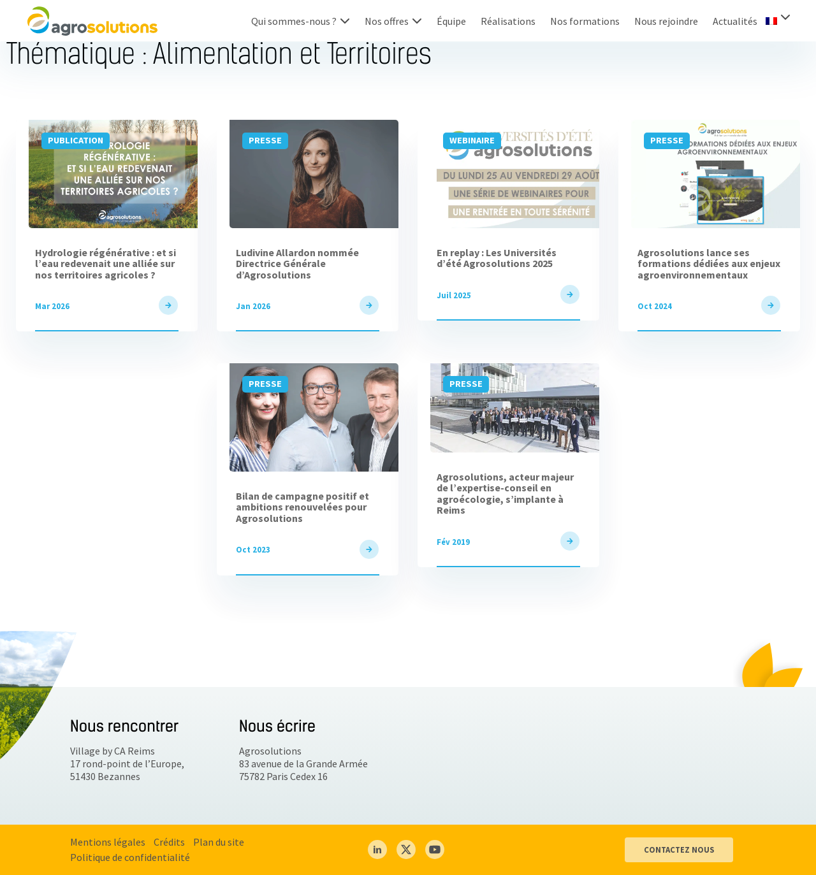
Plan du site (218, 841)
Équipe (451, 21)
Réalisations (508, 21)
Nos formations (585, 21)
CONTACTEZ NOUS (679, 849)
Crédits (169, 841)
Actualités (735, 21)
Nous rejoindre (666, 21)
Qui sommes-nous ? (294, 21)
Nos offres (387, 21)
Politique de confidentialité (130, 857)
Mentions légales (107, 841)
